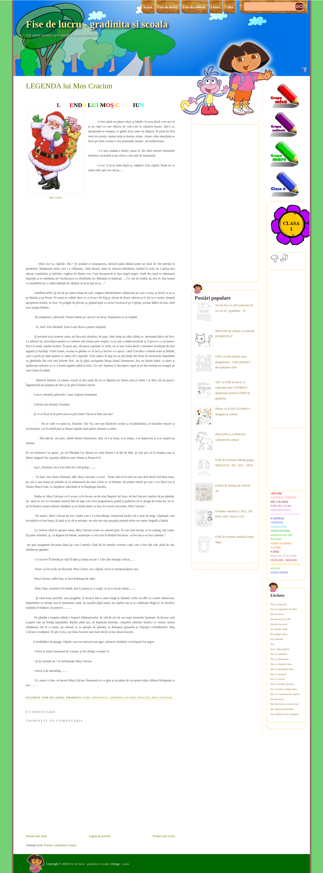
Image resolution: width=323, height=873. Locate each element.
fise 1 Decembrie (280, 649)
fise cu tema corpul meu (284, 688)
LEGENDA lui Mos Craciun (69, 86)
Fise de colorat (194, 7)
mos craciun (162, 697)
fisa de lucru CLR (280, 619)
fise (273, 644)
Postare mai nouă (36, 836)
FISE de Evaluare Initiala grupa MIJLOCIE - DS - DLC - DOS (234, 462)
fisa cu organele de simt (284, 608)
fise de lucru (277, 699)
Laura (125, 864)
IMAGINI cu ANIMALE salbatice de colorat (230, 437)
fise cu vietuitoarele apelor (285, 694)
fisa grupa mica (279, 633)
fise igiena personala (282, 708)
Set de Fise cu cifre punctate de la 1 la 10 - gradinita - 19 (234, 308)
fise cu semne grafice (282, 683)
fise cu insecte (278, 674)
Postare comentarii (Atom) (60, 845)
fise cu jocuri (278, 678)
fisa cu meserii (279, 604)
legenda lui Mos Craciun (130, 697)
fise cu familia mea (281, 663)
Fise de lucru (167, 7)
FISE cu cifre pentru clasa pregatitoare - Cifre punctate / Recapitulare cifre (233, 362)
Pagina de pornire (100, 836)
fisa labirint (277, 638)
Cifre (229, 7)
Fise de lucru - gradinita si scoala (97, 24)
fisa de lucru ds (279, 624)
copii (86, 697)
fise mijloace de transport (285, 713)
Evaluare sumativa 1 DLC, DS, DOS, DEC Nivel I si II (234, 514)
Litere (215, 7)
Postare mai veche (164, 836)
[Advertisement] (126, 218)
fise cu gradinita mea (282, 669)
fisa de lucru (277, 613)
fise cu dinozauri (280, 658)
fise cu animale (279, 653)
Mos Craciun (55, 197)
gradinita (100, 697)
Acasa (147, 7)
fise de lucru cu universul (285, 703)
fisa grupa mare (279, 628)
